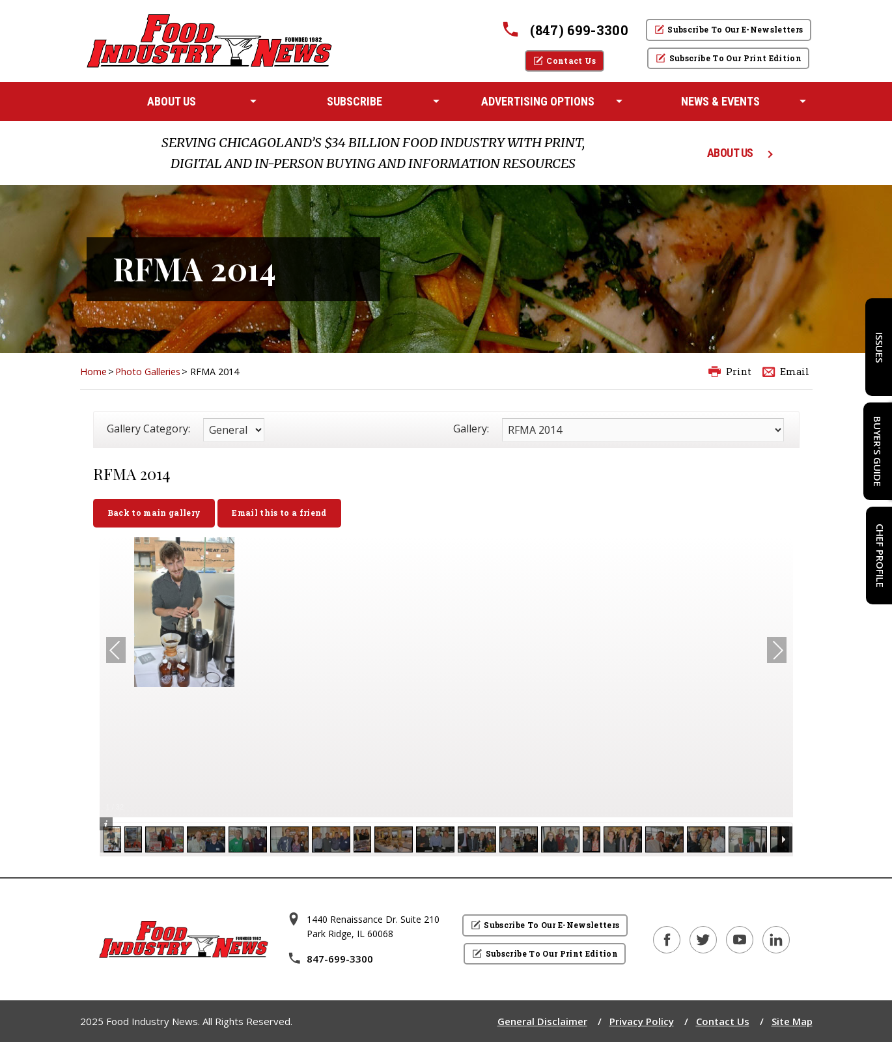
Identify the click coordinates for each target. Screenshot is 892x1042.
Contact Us (722, 1021)
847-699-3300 (330, 958)
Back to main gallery (154, 512)
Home (93, 371)
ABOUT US (730, 153)
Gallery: (471, 428)
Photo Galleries (147, 371)
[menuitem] (171, 101)
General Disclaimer (542, 1021)
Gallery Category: (148, 428)
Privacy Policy (641, 1021)
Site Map (792, 1021)
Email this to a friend (279, 512)
